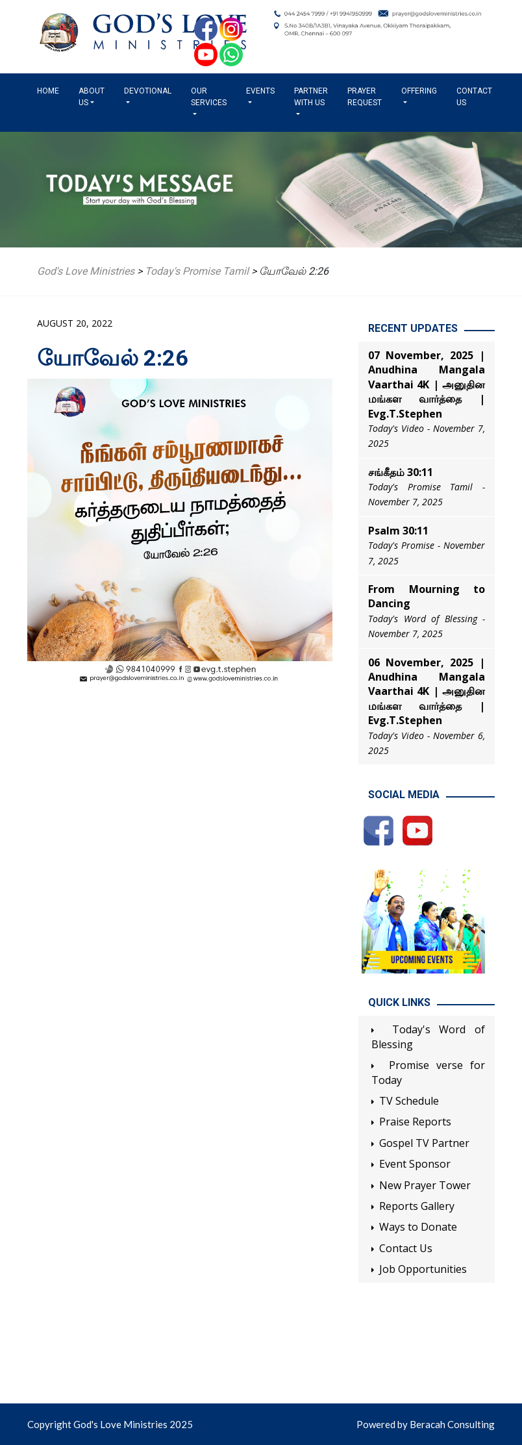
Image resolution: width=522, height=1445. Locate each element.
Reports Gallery (416, 1206)
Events (260, 90)
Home (50, 90)
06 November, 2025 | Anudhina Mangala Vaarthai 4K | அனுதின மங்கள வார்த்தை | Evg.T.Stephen (426, 691)
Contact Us (474, 96)
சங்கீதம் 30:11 (400, 472)
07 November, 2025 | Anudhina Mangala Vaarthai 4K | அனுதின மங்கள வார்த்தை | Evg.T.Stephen (426, 384)
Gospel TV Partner (424, 1143)
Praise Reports (415, 1121)
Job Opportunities (423, 1269)
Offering (419, 90)
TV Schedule (409, 1101)
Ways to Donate (418, 1227)
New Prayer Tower (425, 1185)
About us (92, 96)
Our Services (209, 96)
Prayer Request (364, 96)
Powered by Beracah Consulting (425, 1424)
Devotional (147, 90)
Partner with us (311, 96)
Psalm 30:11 (398, 530)
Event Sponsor (415, 1164)
